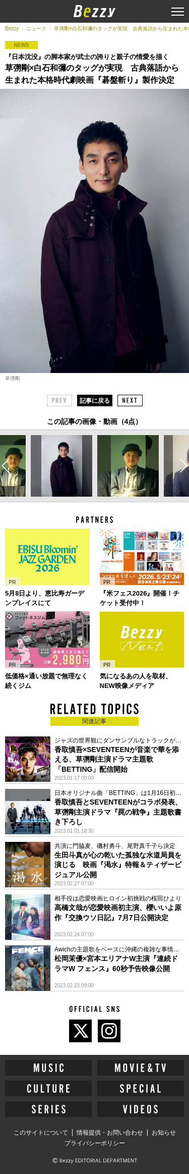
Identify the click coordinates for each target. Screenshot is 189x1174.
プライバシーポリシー (95, 1143)
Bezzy (12, 28)
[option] (61, 466)
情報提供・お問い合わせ (110, 1132)
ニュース (36, 28)
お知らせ (164, 1132)
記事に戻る (95, 400)
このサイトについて (41, 1132)
